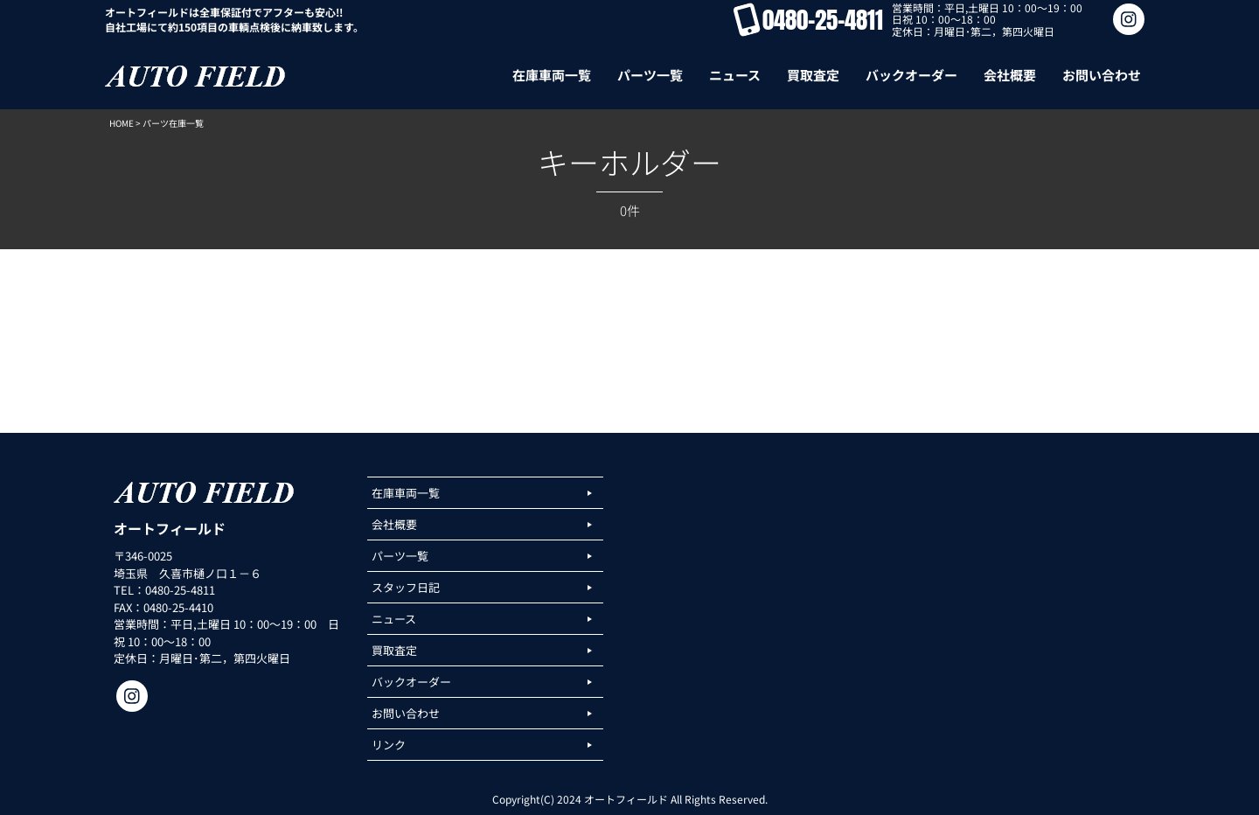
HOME (121, 122)
